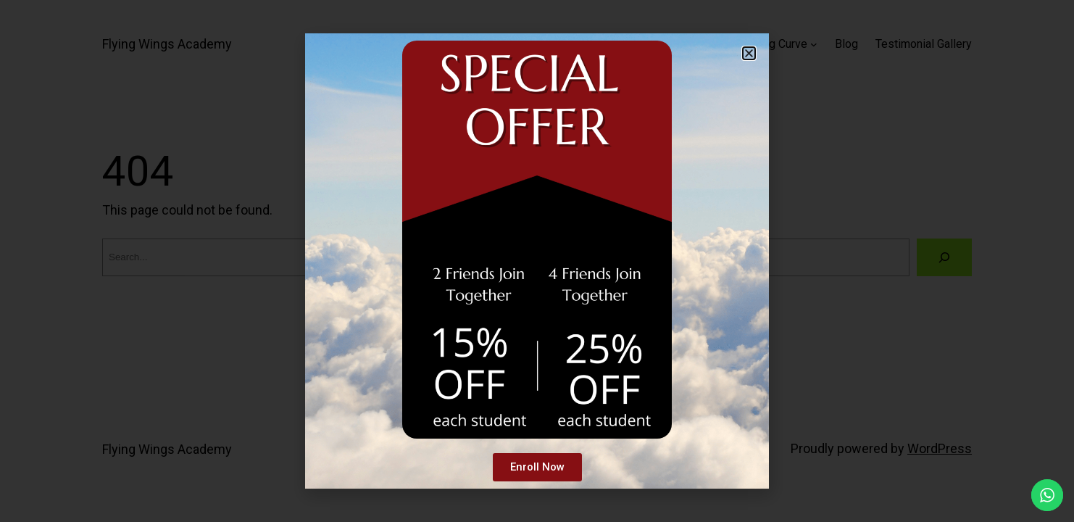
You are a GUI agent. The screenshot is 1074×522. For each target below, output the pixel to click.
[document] (537, 261)
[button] (749, 53)
